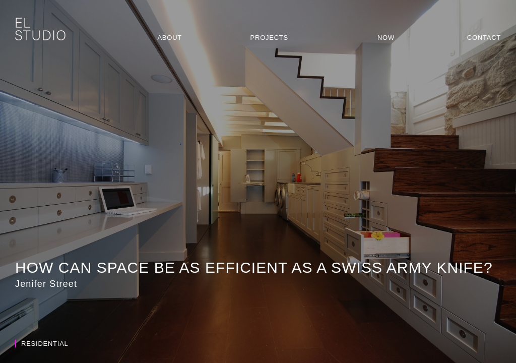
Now (386, 37)
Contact (484, 37)
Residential (42, 343)
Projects (269, 37)
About (169, 37)
